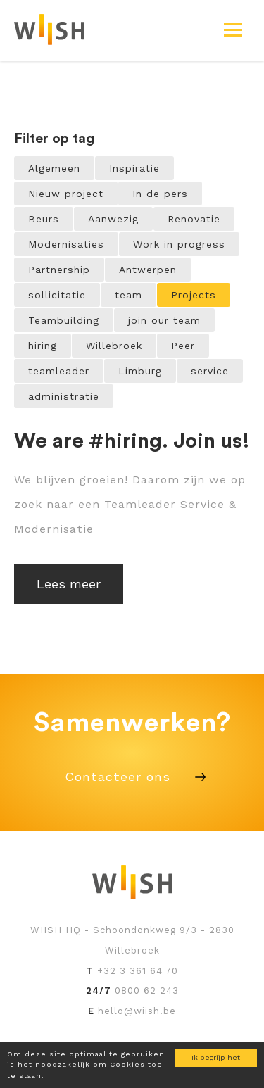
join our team (164, 320)
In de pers (160, 193)
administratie (63, 396)
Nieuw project (65, 193)
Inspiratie (134, 168)
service (210, 371)
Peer (183, 345)
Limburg (140, 371)
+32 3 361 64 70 (137, 971)
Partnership (59, 269)
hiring (42, 345)
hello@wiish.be (137, 1011)
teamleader (58, 371)
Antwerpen (148, 269)
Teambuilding (63, 320)
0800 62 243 (147, 990)
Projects (193, 295)
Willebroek (114, 345)
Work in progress (179, 244)
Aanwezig (113, 218)
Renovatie (194, 218)
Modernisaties (66, 244)
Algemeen (54, 168)
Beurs (43, 218)
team (128, 295)
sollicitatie (57, 295)
